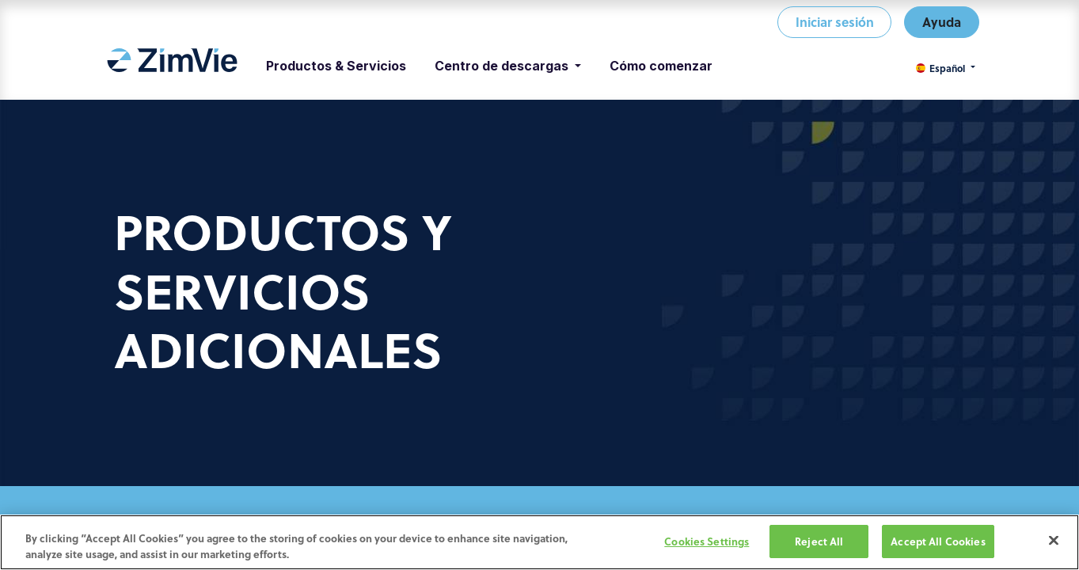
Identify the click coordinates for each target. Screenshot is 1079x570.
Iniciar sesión (835, 22)
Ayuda (941, 22)
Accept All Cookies (938, 542)
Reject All (819, 542)
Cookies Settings (706, 542)
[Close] (1053, 541)
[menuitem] (172, 66)
